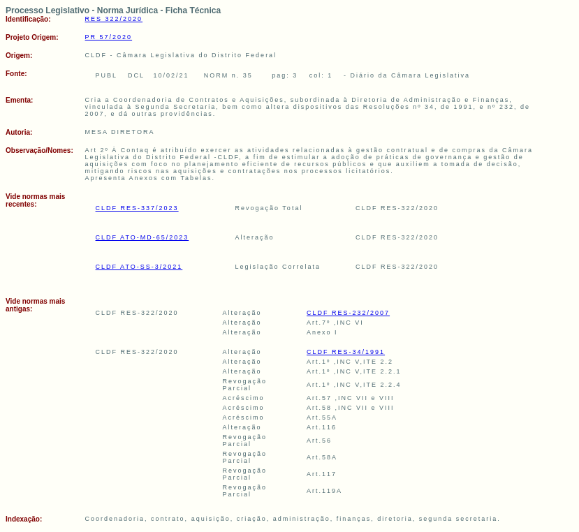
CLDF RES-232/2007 (348, 312)
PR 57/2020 (109, 37)
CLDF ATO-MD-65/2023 (142, 237)
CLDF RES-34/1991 (346, 351)
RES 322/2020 (114, 18)
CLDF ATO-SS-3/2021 (139, 266)
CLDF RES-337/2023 (137, 208)
